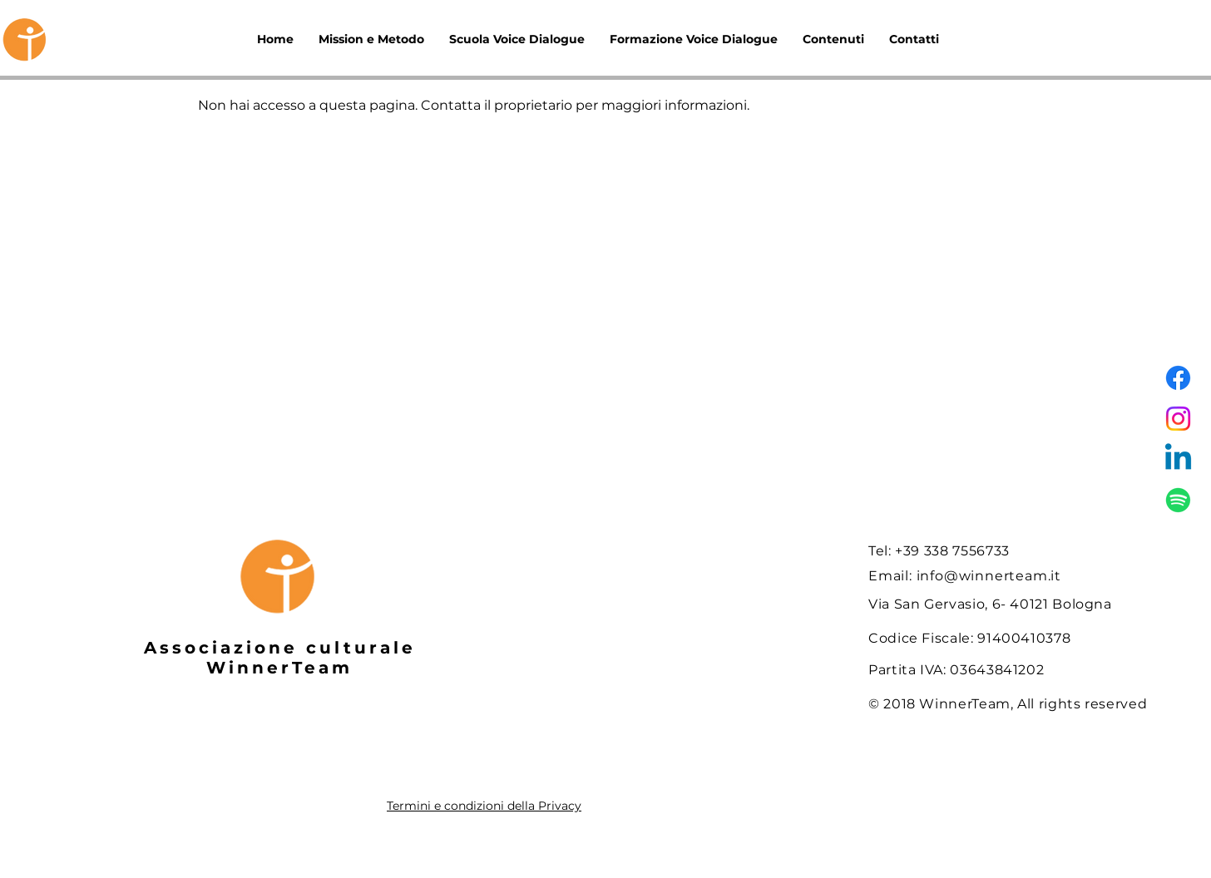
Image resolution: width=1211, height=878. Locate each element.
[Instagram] (1178, 418)
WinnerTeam (279, 668)
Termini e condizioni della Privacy (484, 805)
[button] (833, 39)
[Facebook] (1178, 378)
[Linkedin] (1178, 459)
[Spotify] (1178, 500)
